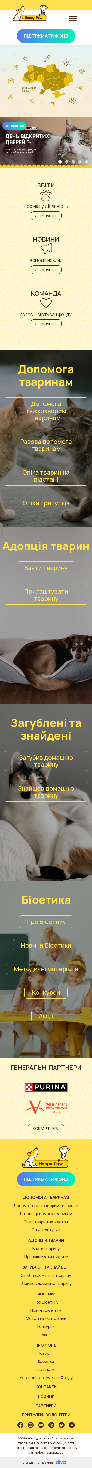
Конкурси (46, 992)
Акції (46, 1016)
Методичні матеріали (46, 968)
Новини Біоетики (46, 945)
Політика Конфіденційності (54, 1443)
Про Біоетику (46, 921)
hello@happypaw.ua (49, 1452)
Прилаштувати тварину (46, 595)
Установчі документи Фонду (46, 1377)
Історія (46, 1353)
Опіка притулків (46, 503)
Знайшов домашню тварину (46, 792)
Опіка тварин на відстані (46, 476)
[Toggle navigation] (72, 18)
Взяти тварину (46, 567)
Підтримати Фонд (46, 36)
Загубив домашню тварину (46, 761)
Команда (46, 1361)
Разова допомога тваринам (46, 445)
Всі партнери (46, 1128)
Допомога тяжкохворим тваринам (46, 410)
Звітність (46, 1369)
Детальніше (14, 126)
